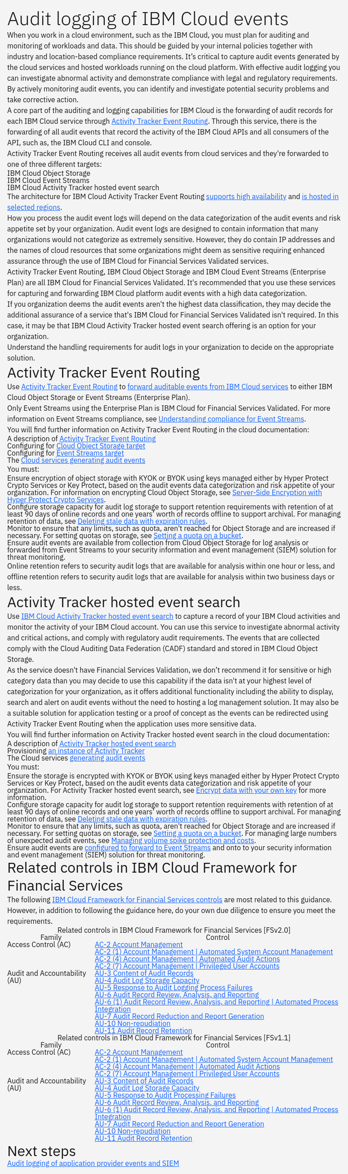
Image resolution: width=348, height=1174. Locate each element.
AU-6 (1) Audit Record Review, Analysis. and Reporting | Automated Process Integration (217, 1113)
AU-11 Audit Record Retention (143, 1030)
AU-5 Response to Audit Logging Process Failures (174, 987)
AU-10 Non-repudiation (132, 1023)
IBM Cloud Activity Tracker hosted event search (97, 616)
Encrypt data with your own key (246, 790)
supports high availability (246, 196)
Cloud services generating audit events (83, 460)
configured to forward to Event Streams (147, 847)
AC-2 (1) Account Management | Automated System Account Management (214, 951)
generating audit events (107, 757)
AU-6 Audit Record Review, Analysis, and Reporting (177, 994)
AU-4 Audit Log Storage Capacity (147, 980)
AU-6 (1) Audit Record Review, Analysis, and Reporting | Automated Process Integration (217, 1005)
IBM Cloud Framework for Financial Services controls (137, 899)
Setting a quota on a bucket (197, 535)
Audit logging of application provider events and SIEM (93, 1163)
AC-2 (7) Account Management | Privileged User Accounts (187, 965)
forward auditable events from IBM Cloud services (207, 386)
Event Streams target (90, 452)
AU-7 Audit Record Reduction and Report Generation (179, 1016)
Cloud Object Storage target (100, 445)
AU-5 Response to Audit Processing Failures (165, 1095)
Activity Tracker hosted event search (117, 743)
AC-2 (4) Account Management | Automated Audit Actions (187, 958)
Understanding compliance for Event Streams (231, 418)
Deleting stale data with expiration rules (141, 521)
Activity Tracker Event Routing (160, 121)
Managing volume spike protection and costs (182, 840)
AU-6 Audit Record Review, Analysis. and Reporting (177, 1102)
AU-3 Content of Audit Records (144, 973)
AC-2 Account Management (139, 944)
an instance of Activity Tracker (96, 750)
